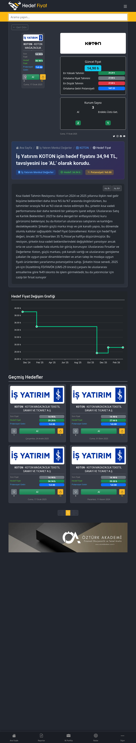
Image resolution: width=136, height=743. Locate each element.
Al (33, 77)
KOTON (82, 147)
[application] (68, 334)
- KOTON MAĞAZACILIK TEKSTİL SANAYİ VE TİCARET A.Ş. (33, 47)
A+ (117, 188)
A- (107, 188)
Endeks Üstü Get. (108, 112)
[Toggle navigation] (125, 7)
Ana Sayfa (24, 147)
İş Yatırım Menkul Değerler (54, 147)
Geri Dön (20, 27)
